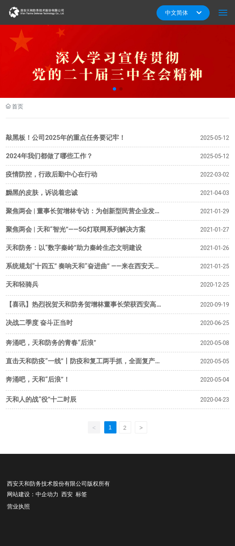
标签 (81, 494)
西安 (67, 494)
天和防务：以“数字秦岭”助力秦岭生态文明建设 (74, 248)
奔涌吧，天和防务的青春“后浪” (51, 343)
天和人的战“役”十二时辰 (41, 399)
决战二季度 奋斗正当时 (39, 323)
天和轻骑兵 (22, 284)
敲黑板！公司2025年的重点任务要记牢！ (65, 137)
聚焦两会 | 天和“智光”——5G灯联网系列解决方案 (75, 229)
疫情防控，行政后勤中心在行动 (51, 174)
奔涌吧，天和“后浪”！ (38, 379)
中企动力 (47, 494)
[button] (114, 89)
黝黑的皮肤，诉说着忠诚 (42, 193)
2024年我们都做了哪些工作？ (49, 156)
